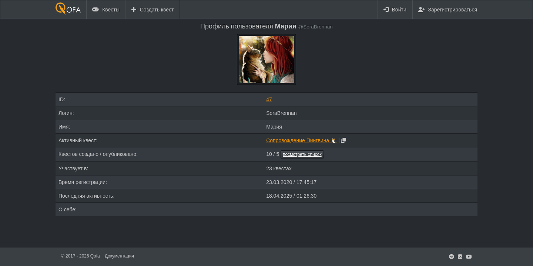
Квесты (106, 10)
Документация (119, 256)
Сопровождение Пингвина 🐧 (301, 140)
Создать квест (152, 10)
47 (269, 99)
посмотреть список (302, 154)
